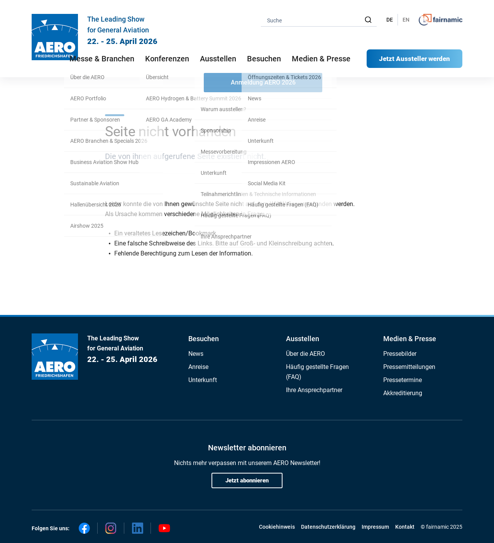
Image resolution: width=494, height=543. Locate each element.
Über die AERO (305, 353)
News (195, 353)
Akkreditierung (402, 393)
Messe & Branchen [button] (101, 58)
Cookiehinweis (277, 527)
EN (406, 20)
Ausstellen (302, 339)
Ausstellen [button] (218, 58)
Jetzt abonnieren (247, 480)
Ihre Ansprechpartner (314, 390)
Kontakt (404, 527)
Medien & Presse (321, 58)
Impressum (375, 527)
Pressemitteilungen (409, 366)
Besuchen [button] (264, 58)
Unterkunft (202, 380)
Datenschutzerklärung (328, 527)
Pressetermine (402, 380)
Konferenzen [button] (167, 58)
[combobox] (319, 20)
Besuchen (203, 339)
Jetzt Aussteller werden (414, 59)
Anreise (198, 366)
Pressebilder (399, 353)
